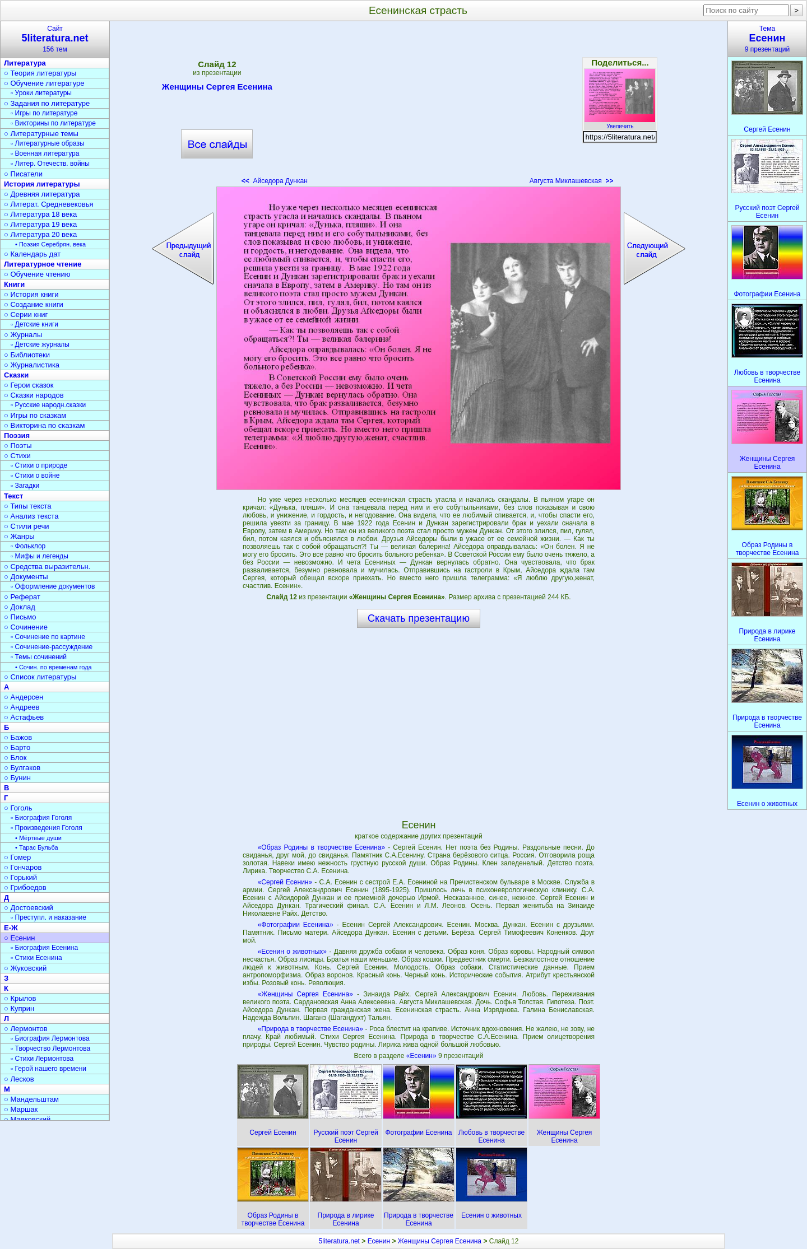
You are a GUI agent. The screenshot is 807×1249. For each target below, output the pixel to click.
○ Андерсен (23, 697)
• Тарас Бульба (36, 847)
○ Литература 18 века (40, 214)
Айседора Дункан (275, 181)
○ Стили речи (26, 526)
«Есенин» (422, 1056)
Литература (25, 63)
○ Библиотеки (27, 355)
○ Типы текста (28, 506)
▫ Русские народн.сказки (48, 405)
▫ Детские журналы (40, 344)
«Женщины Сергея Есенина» (305, 994)
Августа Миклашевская (572, 181)
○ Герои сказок (29, 385)
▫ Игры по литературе (44, 113)
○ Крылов (20, 998)
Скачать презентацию (419, 618)
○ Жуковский (25, 968)
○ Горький (20, 877)
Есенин (379, 1241)
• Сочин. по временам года (53, 667)
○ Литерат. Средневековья (49, 204)
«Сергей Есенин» (285, 882)
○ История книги (31, 294)
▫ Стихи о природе (39, 465)
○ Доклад (19, 607)
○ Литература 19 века (40, 224)
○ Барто (17, 747)
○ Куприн (19, 1008)
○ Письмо (20, 617)
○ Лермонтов (26, 1028)
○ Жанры (19, 536)
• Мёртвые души (38, 838)
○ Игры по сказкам (35, 415)
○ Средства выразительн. (47, 566)
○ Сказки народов (34, 395)
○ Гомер (17, 857)
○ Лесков (19, 1079)
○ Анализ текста (31, 516)
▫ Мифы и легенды (39, 556)
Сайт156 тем (55, 39)
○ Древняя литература (42, 194)
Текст (13, 496)
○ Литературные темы (41, 133)
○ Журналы (23, 334)
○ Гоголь (18, 808)
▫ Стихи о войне (35, 475)
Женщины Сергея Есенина (217, 88)
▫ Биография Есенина (44, 948)
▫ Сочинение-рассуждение (51, 647)
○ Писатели (23, 174)
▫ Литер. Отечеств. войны (50, 163)
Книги (14, 284)
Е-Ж (11, 928)
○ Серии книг (26, 314)
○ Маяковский (27, 1119)
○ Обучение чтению (37, 274)
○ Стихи (17, 455)
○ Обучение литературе (44, 83)
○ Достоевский (28, 907)
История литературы (42, 184)
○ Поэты (18, 445)
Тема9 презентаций (767, 39)
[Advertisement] (418, 106)
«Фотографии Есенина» (295, 925)
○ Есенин (19, 938)
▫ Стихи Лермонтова (42, 1058)
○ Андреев (22, 707)
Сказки (16, 375)
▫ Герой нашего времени (48, 1069)
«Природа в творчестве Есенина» (310, 1029)
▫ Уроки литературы (41, 93)
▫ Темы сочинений (39, 657)
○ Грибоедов (25, 887)
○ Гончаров (22, 867)
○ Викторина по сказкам (44, 425)
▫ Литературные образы (48, 143)
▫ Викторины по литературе (53, 123)
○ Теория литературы (40, 73)
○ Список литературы (40, 677)
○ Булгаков (22, 767)
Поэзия (17, 435)
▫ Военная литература (45, 153)
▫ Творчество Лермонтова (50, 1048)
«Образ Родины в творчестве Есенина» (321, 847)
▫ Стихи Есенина (36, 958)
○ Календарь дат (32, 254)
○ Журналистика (31, 365)
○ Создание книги (33, 304)
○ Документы (26, 576)
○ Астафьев (24, 717)
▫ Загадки (25, 486)
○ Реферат (22, 597)
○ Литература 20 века (40, 234)
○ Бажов (18, 737)
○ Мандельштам (31, 1099)
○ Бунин (17, 777)
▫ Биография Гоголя (41, 818)
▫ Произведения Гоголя (46, 828)
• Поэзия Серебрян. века (50, 244)
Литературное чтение (42, 264)
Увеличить (620, 123)
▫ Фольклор (28, 546)
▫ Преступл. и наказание (48, 917)
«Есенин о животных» (292, 952)
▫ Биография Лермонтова (50, 1038)
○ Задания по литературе (47, 103)
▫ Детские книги (34, 324)
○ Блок (15, 757)
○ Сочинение (26, 627)
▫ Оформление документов (53, 586)
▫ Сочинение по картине (48, 637)
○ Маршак (21, 1109)
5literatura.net (339, 1241)
